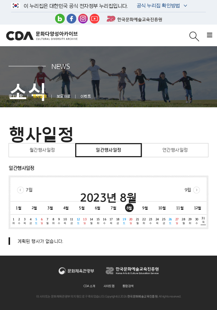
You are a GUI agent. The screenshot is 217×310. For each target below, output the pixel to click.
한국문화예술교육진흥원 (134, 19)
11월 (180, 208)
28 (183, 221)
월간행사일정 (42, 150)
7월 (29, 190)
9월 (188, 190)
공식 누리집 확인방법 (157, 6)
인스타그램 (83, 18)
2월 (34, 208)
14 (91, 221)
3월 (50, 208)
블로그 (60, 18)
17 (111, 221)
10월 (162, 208)
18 (117, 221)
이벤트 (85, 96)
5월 (81, 208)
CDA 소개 (89, 286)
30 (196, 221)
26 (170, 221)
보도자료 (64, 96)
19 (124, 221)
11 (71, 221)
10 (65, 221)
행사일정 (40, 96)
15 (98, 221)
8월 (129, 208)
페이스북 (71, 18)
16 (104, 221)
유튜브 (94, 18)
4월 (66, 208)
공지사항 (16, 96)
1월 (18, 208)
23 (150, 221)
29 (190, 221)
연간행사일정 (175, 150)
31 (203, 220)
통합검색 (128, 286)
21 (137, 221)
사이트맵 (109, 286)
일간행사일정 (108, 150)
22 (144, 221)
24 (157, 221)
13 (85, 221)
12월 (197, 208)
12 (78, 221)
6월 (97, 208)
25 (163, 221)
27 (176, 221)
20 (131, 221)
